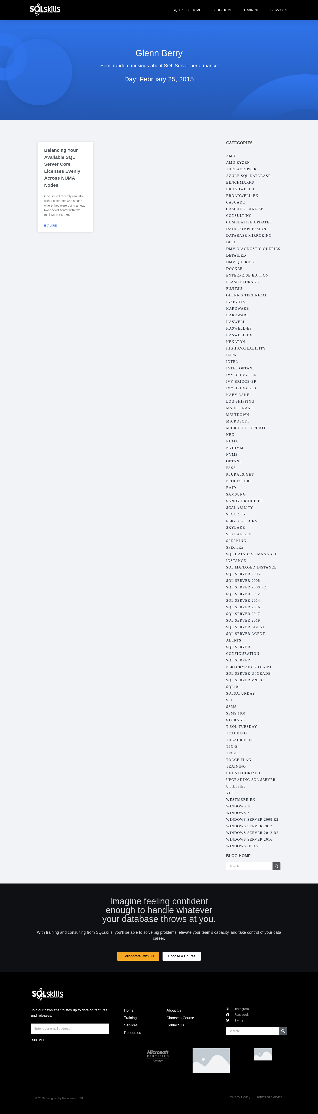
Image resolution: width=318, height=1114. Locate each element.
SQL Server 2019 (243, 620)
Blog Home (222, 10)
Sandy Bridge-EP (244, 501)
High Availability (246, 348)
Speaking (236, 541)
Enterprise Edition (247, 275)
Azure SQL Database (248, 176)
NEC (230, 434)
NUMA (232, 441)
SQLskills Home (187, 10)
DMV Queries (240, 262)
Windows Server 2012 (249, 826)
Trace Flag (238, 760)
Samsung (236, 494)
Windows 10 (239, 806)
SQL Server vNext (245, 680)
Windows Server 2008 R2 (252, 819)
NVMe (232, 454)
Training (251, 10)
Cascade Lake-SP (244, 209)
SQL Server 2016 (243, 607)
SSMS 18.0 (235, 713)
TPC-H (232, 753)
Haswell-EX (239, 335)
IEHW (231, 355)
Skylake (235, 527)
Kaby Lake (238, 395)
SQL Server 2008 (243, 580)
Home (129, 1010)
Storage (235, 720)
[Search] (276, 866)
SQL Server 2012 (243, 594)
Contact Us (175, 1025)
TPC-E (232, 746)
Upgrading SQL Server (251, 780)
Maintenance (241, 408)
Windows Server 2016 (249, 839)
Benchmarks (240, 182)
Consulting (239, 215)
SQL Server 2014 (243, 600)
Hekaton (235, 342)
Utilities (236, 786)
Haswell (236, 322)
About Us (174, 1010)
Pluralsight (240, 474)
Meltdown (237, 415)
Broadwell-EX (242, 196)
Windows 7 (238, 813)
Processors (239, 481)
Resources (132, 1033)
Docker (234, 269)
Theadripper (240, 740)
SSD (230, 700)
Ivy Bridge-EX (241, 388)
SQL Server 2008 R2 (246, 587)
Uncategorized (243, 773)
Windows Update (244, 846)
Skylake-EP (239, 534)
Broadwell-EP (242, 189)
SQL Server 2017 (243, 614)
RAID (231, 488)
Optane (234, 461)
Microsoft (238, 421)
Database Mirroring (249, 235)
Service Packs (241, 521)
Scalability (239, 507)
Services (278, 10)
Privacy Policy (239, 1097)
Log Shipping (240, 401)
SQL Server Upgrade (248, 673)
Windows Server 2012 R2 (252, 833)
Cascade (235, 202)
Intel (232, 361)
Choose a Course (180, 1018)
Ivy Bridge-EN (241, 375)
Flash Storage (242, 282)
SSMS (231, 707)
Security (236, 514)
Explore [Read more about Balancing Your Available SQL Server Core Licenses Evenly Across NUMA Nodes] (50, 225)
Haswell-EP (239, 328)
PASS (231, 468)
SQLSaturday (240, 693)
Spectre (235, 547)
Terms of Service (269, 1097)
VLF (230, 793)
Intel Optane (240, 368)
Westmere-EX (240, 799)
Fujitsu (234, 288)
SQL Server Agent (245, 627)
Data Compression (246, 229)
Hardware (237, 308)
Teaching (236, 733)
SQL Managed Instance (251, 567)
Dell (231, 242)
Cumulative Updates (249, 222)
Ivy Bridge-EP (241, 381)
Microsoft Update (246, 428)
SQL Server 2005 (243, 574)
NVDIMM (234, 448)
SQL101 (233, 687)
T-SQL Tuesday (241, 726)
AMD (230, 156)
